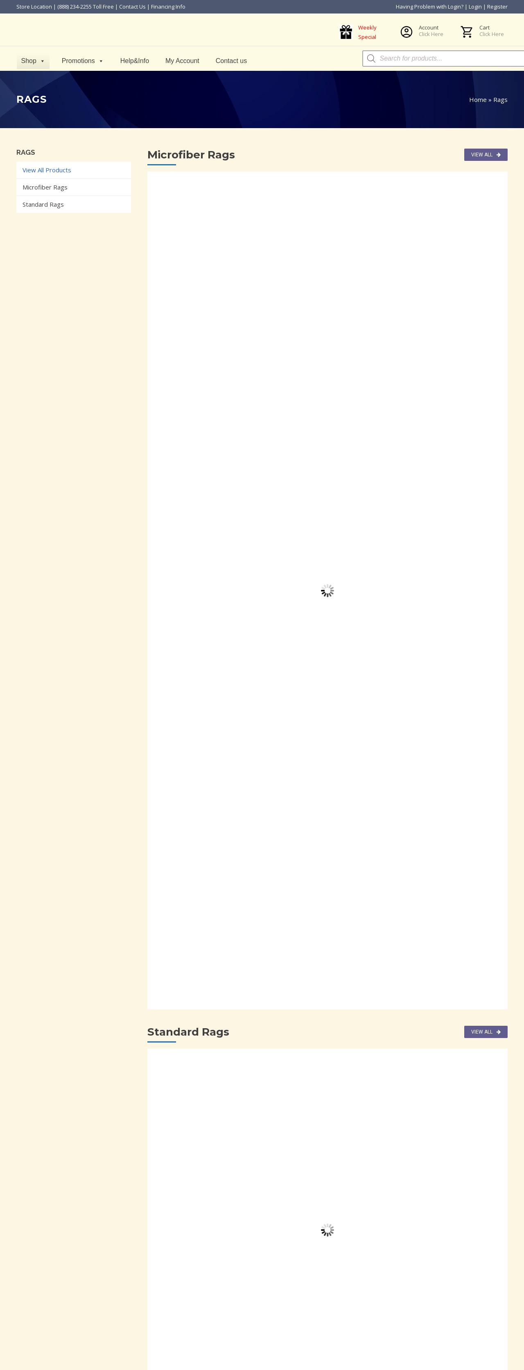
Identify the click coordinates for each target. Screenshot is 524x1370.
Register (497, 6)
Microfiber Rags (45, 187)
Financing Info (168, 6)
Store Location (34, 6)
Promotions (84, 60)
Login (475, 6)
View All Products (47, 170)
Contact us (232, 60)
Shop (35, 60)
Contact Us (132, 6)
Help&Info (136, 60)
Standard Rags (43, 204)
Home (478, 99)
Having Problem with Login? (429, 6)
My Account (184, 60)
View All (486, 155)
